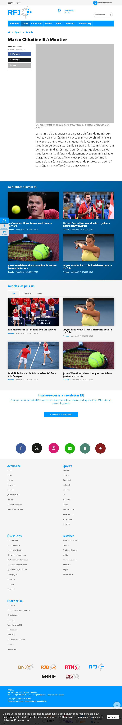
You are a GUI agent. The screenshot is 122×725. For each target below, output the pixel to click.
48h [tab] (13, 293)
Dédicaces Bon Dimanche (18, 560)
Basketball (67, 480)
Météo (65, 555)
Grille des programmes (17, 555)
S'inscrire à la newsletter (61, 414)
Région (10, 470)
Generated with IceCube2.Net (36, 701)
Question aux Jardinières (17, 569)
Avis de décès (68, 574)
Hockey (66, 475)
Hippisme (66, 500)
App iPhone (85, 448)
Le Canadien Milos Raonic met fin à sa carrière (30, 225)
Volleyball (66, 485)
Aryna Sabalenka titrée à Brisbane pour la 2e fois (87, 267)
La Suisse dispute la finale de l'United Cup (32, 329)
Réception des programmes (19, 610)
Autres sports (68, 519)
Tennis (29, 32)
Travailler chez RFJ (15, 625)
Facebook (21, 448)
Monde (10, 480)
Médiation (11, 635)
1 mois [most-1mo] (39, 293)
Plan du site (59, 695)
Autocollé (11, 579)
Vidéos (59, 23)
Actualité (14, 23)
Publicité (11, 620)
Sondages (11, 584)
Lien (13, 65)
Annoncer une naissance (17, 565)
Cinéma (66, 545)
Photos (49, 23)
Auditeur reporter (15, 505)
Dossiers (11, 500)
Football (66, 470)
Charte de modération (16, 639)
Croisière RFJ (84, 23)
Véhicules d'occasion (71, 540)
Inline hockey (68, 514)
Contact (11, 644)
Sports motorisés (69, 509)
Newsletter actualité (15, 509)
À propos (11, 605)
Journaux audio (13, 495)
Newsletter (12, 649)
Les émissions (13, 540)
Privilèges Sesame (70, 550)
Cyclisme (66, 490)
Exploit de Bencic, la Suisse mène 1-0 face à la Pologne (32, 375)
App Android (100, 448)
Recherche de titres (15, 550)
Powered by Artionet (15, 701)
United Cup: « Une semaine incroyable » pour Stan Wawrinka (86, 225)
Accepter (113, 717)
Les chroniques (14, 545)
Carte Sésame (13, 615)
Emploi (65, 569)
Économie (11, 485)
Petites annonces (69, 560)
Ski (64, 495)
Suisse (10, 475)
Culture (10, 490)
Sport (25, 23)
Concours (11, 589)
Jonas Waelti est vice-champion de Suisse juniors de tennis (32, 267)
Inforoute (66, 565)
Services (70, 23)
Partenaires (12, 630)
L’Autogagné (12, 574)
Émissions (36, 23)
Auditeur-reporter (102, 3)
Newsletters (70, 448)
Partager (15, 54)
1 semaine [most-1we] (26, 293)
